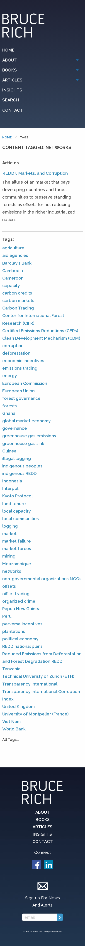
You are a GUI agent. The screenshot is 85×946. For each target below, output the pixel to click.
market (9, 533)
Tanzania (11, 668)
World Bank (14, 729)
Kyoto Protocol (17, 496)
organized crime (18, 601)
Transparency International (29, 684)
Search (10, 100)
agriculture (13, 248)
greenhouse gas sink (23, 443)
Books (9, 70)
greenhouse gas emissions (29, 435)
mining (8, 556)
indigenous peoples (22, 466)
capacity (11, 285)
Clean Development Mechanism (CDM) (41, 338)
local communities (20, 518)
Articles (12, 80)
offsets (9, 586)
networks (11, 571)
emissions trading (19, 368)
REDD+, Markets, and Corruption (35, 173)
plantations (13, 631)
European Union (18, 390)
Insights (12, 90)
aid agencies (15, 255)
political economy (20, 638)
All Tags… (10, 739)
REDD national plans (22, 646)
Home (8, 50)
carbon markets (18, 300)
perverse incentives (22, 624)
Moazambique (16, 563)
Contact (12, 110)
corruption (13, 345)
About (9, 60)
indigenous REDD (19, 473)
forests (9, 405)
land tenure (14, 503)
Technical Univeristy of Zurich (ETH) (38, 676)
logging (10, 526)
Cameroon (13, 278)
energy (9, 375)
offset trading (15, 593)
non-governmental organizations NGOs (41, 578)
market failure (16, 541)
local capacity (16, 511)
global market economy (26, 420)
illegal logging (16, 458)
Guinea (9, 451)
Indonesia (12, 481)
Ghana (8, 413)
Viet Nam (11, 721)
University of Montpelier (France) (35, 714)
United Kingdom (18, 706)
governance (14, 428)
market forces (16, 548)
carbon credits (17, 293)
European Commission (24, 383)
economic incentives (23, 360)
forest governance (21, 398)
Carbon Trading (18, 308)
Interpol (10, 488)
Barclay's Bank (17, 263)
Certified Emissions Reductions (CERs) (40, 330)
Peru (7, 616)
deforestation (16, 353)
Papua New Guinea (21, 608)
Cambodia (12, 270)
